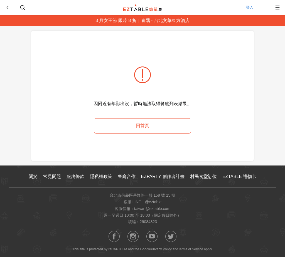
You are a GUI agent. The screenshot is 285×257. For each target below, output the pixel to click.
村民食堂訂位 (203, 176)
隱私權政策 (101, 176)
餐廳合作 (127, 176)
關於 (33, 176)
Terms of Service (190, 249)
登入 (255, 7)
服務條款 (75, 176)
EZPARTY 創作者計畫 (163, 176)
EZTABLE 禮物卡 (239, 176)
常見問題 (52, 176)
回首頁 (142, 125)
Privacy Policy (161, 249)
